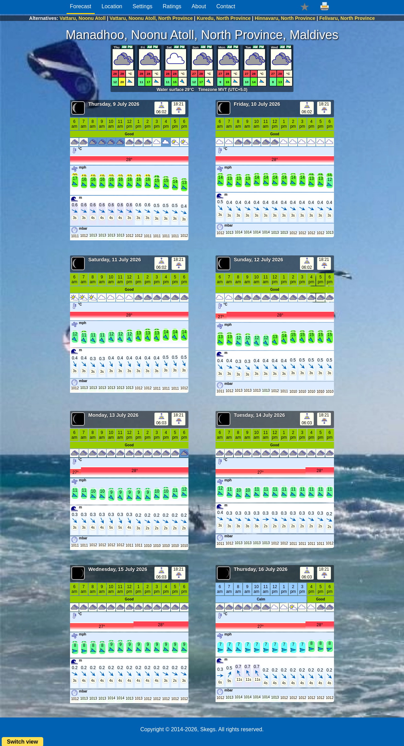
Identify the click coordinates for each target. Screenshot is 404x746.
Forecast (80, 6)
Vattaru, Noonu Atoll (83, 18)
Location (112, 6)
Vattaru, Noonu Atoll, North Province (151, 18)
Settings (142, 6)
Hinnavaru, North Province (285, 18)
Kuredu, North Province (224, 18)
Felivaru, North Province (347, 18)
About (199, 6)
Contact (225, 6)
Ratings (172, 6)
